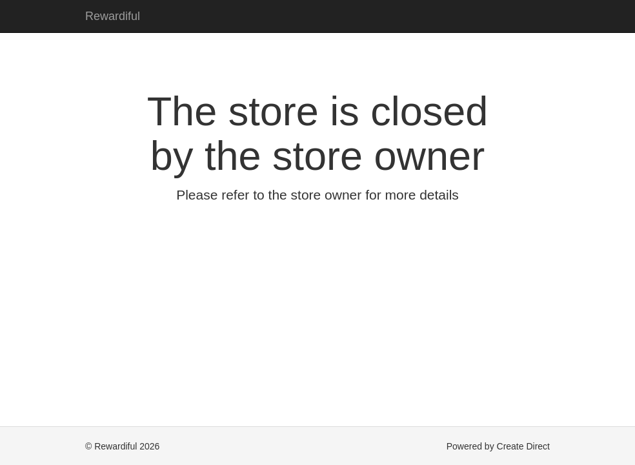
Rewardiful (112, 16)
